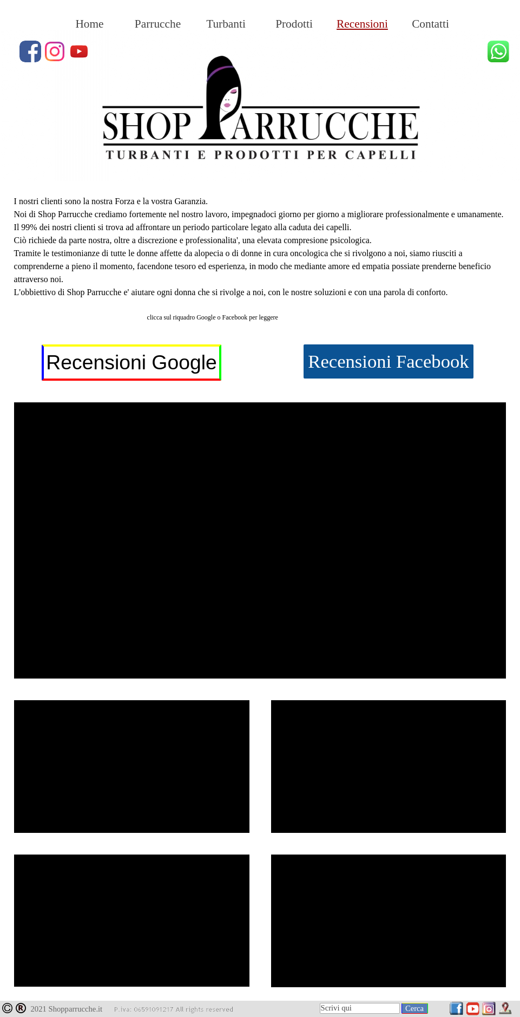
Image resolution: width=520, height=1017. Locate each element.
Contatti (430, 23)
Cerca (414, 1008)
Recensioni (362, 23)
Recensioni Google (131, 362)
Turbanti (226, 23)
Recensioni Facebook (388, 361)
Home (89, 23)
